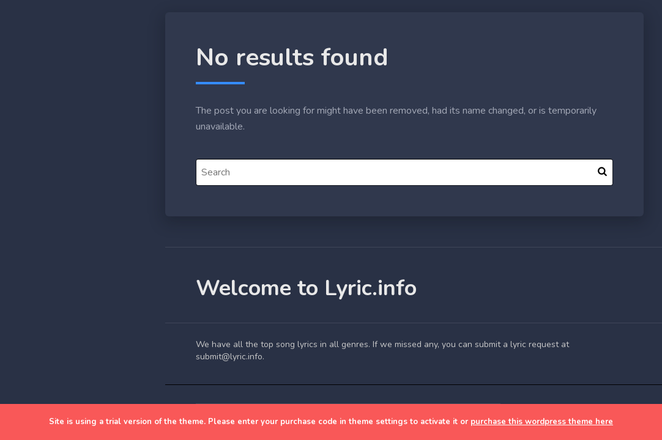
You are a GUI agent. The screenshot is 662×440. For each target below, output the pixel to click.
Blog (36, 220)
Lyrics (38, 248)
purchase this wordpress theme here (541, 421)
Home (39, 192)
